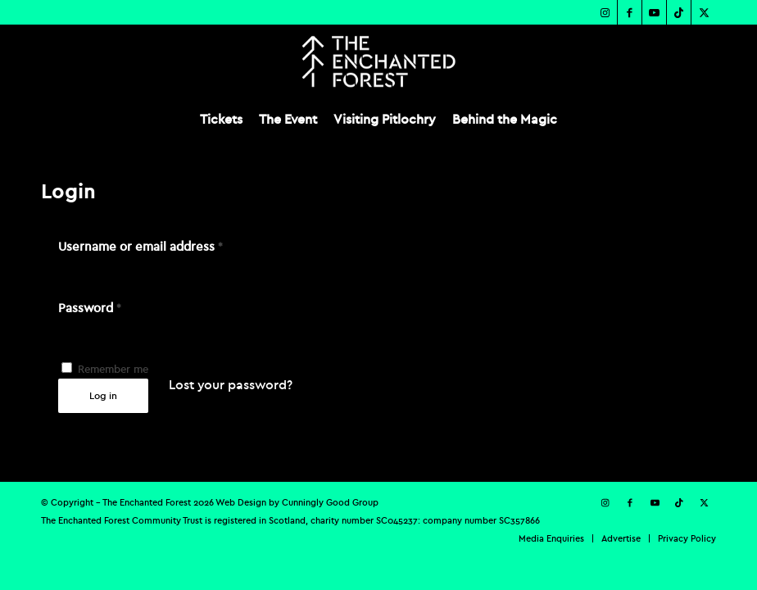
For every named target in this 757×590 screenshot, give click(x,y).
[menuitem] (221, 118)
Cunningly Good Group (330, 502)
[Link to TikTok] (679, 12)
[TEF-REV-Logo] (378, 61)
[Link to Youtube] (654, 12)
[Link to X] (703, 12)
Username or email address (140, 246)
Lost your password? (230, 384)
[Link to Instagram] (605, 12)
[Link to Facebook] (629, 12)
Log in (103, 395)
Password (89, 307)
